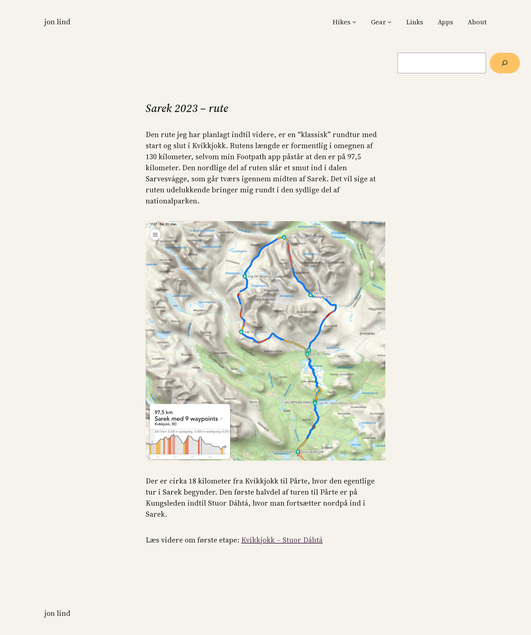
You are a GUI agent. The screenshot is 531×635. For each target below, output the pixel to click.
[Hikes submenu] (354, 22)
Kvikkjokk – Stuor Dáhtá (282, 540)
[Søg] (505, 63)
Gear (378, 22)
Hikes (341, 22)
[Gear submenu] (390, 22)
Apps (445, 22)
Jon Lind (57, 22)
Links (414, 22)
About (477, 22)
